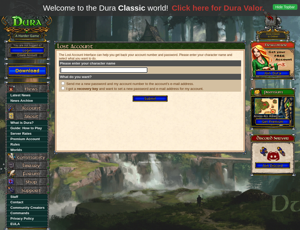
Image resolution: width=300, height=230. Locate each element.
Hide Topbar (285, 7)
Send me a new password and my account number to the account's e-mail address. (130, 84)
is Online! (273, 35)
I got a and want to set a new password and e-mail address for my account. (134, 89)
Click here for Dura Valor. (218, 8)
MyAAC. (156, 162)
